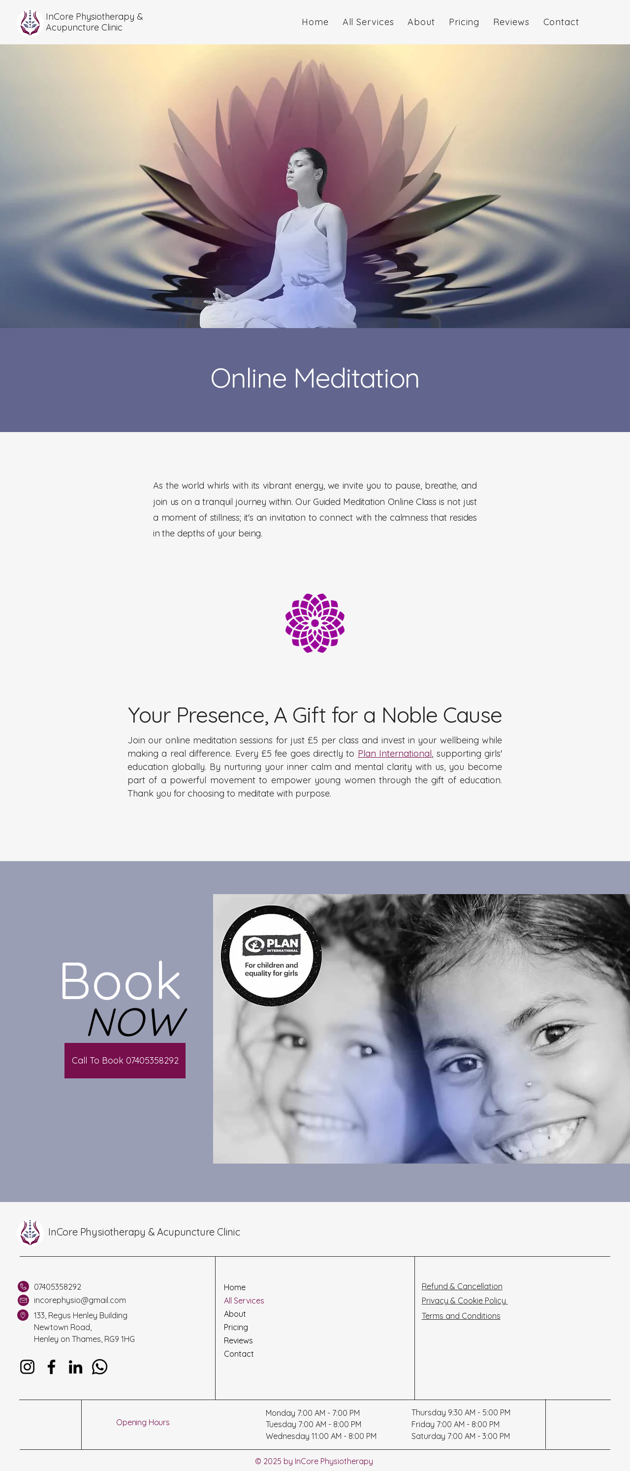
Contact (239, 1354)
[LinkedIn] (75, 1366)
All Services (244, 1300)
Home (235, 1287)
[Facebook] (51, 1366)
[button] (368, 22)
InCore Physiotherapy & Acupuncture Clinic (144, 1232)
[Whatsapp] (99, 1366)
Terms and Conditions (461, 1316)
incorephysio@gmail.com (80, 1300)
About (235, 1314)
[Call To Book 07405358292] (125, 1060)
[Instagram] (27, 1366)
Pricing (236, 1327)
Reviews (238, 1340)
